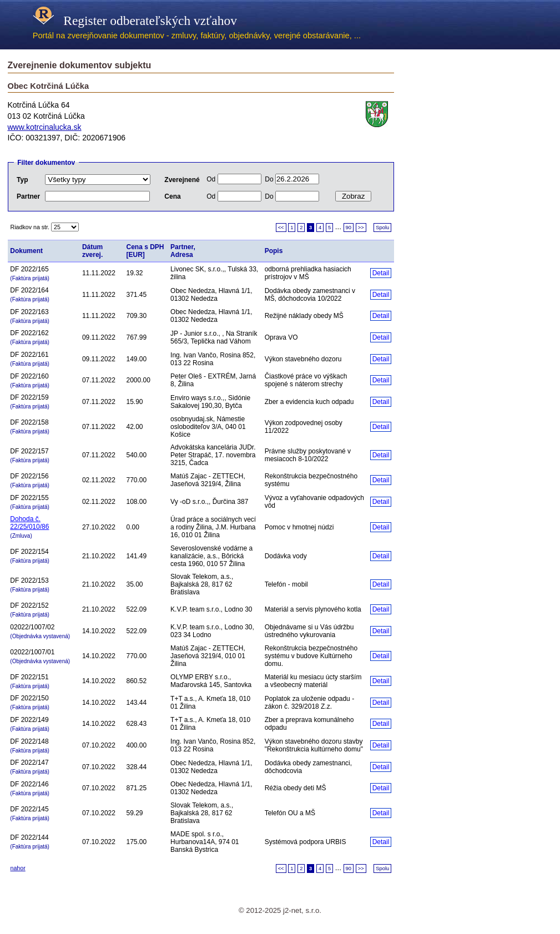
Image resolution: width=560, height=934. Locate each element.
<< (281, 227)
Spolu (382, 227)
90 (348, 227)
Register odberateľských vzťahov (135, 20)
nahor (18, 868)
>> (361, 227)
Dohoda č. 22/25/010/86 (29, 523)
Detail (381, 273)
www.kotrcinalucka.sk (45, 127)
